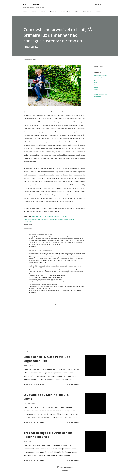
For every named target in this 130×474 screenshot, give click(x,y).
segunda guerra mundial (100, 94)
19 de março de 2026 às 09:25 (43, 250)
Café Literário (31, 4)
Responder (32, 247)
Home (25, 12)
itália (95, 82)
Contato (43, 12)
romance (96, 92)
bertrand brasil (98, 78)
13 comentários (39, 460)
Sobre (76, 12)
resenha (96, 89)
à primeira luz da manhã (100, 75)
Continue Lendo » (73, 384)
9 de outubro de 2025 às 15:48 (43, 234)
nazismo (96, 87)
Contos (34, 12)
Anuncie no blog (65, 12)
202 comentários (39, 384)
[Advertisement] (52, 329)
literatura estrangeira (99, 85)
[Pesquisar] (98, 5)
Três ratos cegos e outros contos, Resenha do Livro (48, 435)
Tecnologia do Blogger (65, 467)
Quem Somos (87, 12)
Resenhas (53, 12)
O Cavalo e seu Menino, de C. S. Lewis (46, 397)
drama (96, 80)
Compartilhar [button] (98, 66)
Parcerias (98, 12)
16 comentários (39, 422)
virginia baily (97, 96)
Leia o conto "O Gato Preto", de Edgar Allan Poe (47, 359)
